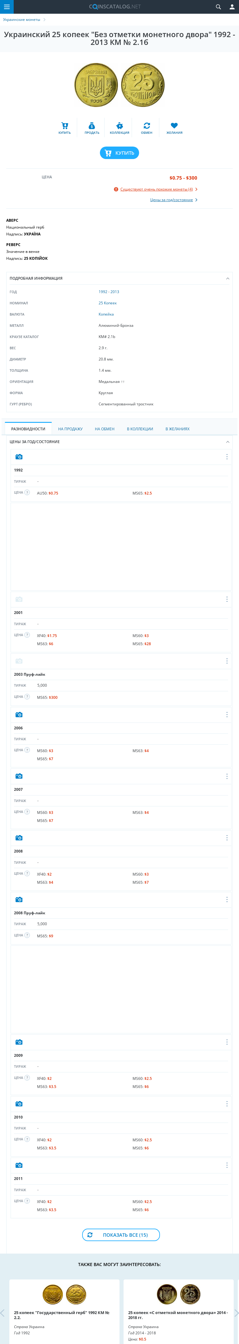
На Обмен (105, 429)
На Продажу (70, 429)
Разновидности (28, 429)
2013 (114, 291)
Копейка (106, 314)
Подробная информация (119, 278)
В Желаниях (178, 429)
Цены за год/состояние (119, 441)
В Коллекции (140, 429)
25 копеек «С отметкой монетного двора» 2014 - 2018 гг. (178, 1315)
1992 (103, 291)
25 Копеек (108, 303)
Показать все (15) (125, 1235)
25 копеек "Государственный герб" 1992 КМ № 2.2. (61, 1315)
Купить (124, 153)
